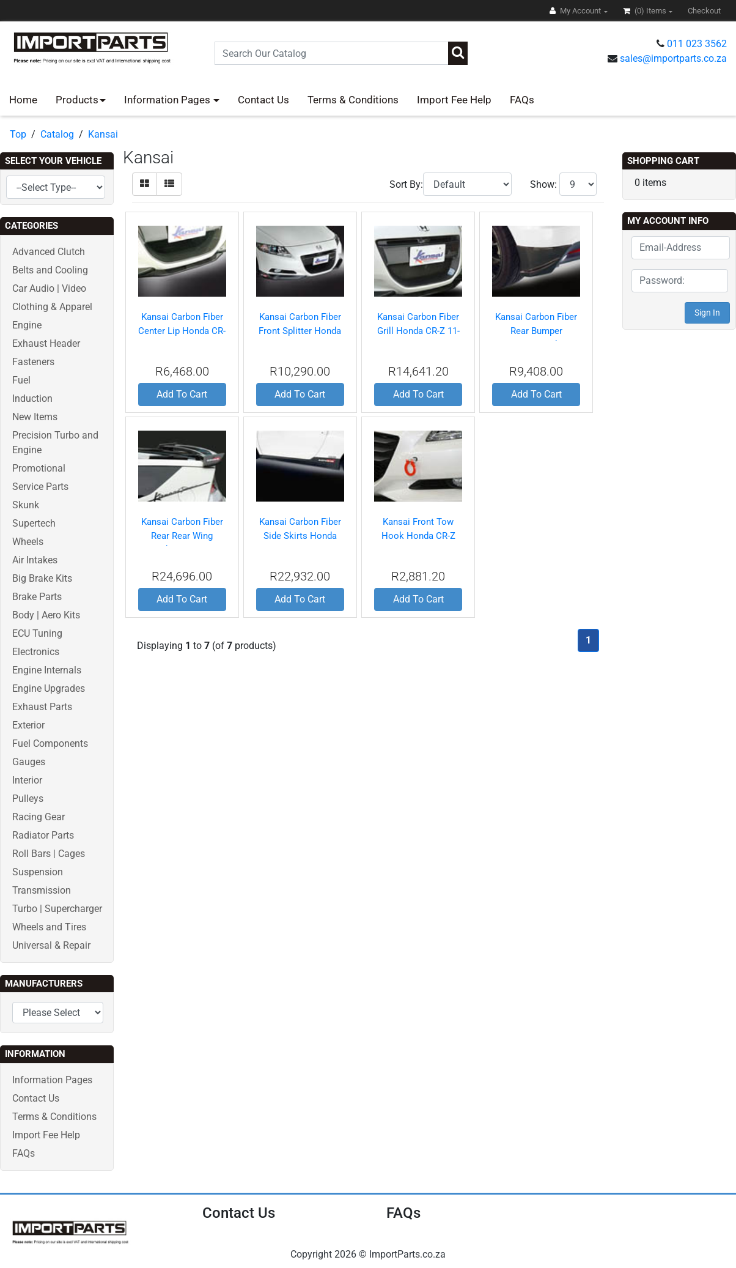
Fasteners (33, 362)
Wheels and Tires (49, 927)
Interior (27, 780)
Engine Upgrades (48, 688)
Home (23, 100)
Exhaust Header (46, 343)
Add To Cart (181, 394)
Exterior (28, 725)
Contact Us (263, 100)
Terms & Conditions (353, 100)
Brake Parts (37, 596)
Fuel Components (50, 743)
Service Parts (40, 486)
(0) (645, 10)
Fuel (21, 380)
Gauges (28, 762)
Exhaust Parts (42, 707)
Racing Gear (38, 817)
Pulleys (27, 798)
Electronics (35, 652)
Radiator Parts (43, 835)
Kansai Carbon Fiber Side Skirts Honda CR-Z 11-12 (300, 535)
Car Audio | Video (49, 288)
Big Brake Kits (42, 578)
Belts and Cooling (50, 270)
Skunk (25, 505)
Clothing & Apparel (52, 307)
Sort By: (406, 184)
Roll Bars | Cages (48, 853)
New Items (34, 417)
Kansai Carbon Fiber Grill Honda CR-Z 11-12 (418, 330)
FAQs (522, 100)
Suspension (37, 872)
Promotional (38, 468)
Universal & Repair (51, 945)
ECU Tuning (37, 633)
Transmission (41, 890)
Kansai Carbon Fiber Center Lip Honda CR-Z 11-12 (182, 330)
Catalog (57, 134)
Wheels (27, 541)
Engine (27, 325)
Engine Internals (46, 670)
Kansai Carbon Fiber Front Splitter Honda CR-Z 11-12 (300, 330)
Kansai (103, 134)
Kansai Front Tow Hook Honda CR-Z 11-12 (418, 535)
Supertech (34, 523)
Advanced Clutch (48, 252)
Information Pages (168, 100)
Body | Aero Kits (46, 615)
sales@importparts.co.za (673, 58)
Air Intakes (34, 560)
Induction (32, 398)
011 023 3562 (697, 44)
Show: (543, 184)
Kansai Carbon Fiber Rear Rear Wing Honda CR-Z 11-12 (182, 535)
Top (18, 134)
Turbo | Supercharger (57, 908)
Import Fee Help (454, 100)
